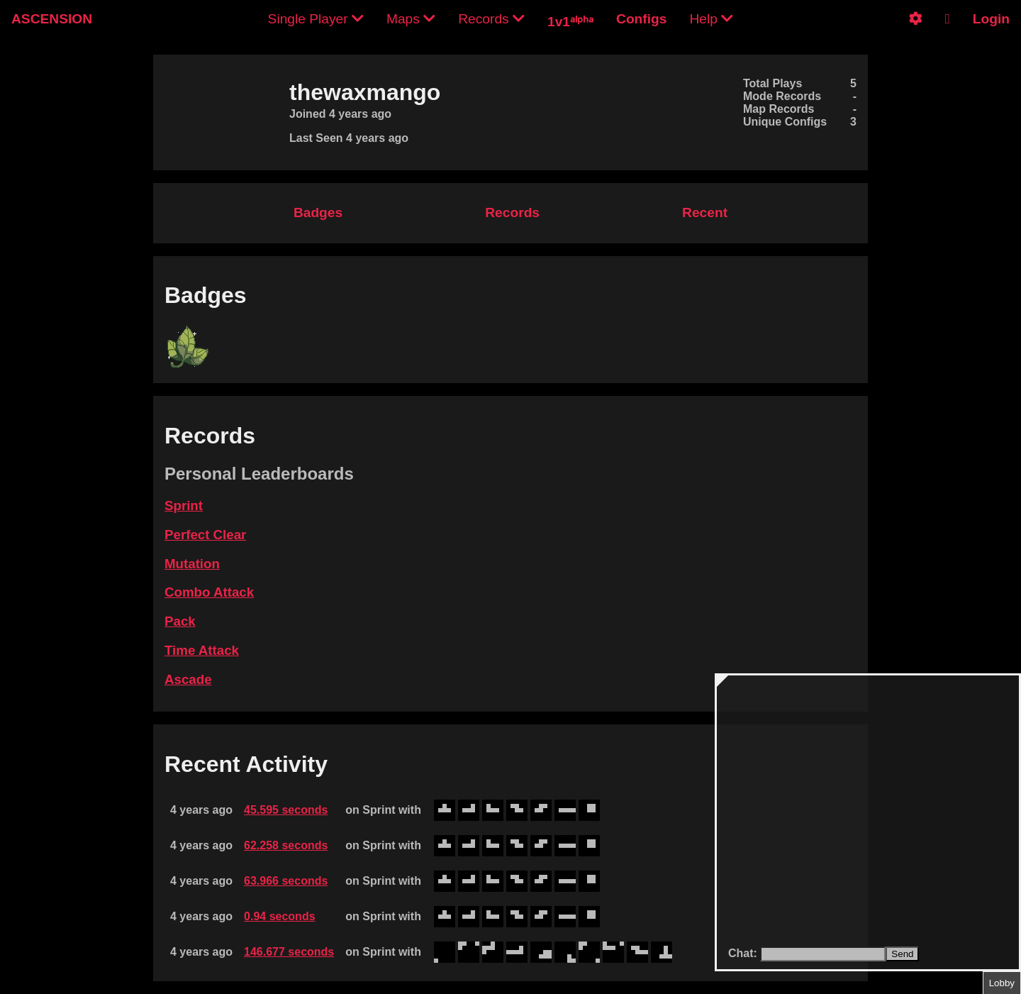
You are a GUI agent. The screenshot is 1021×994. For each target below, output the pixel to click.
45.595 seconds (286, 810)
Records (491, 18)
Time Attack (201, 650)
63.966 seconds (286, 881)
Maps (410, 18)
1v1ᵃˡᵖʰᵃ (570, 21)
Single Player (316, 18)
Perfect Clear (205, 534)
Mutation (192, 563)
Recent (704, 212)
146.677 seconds (289, 952)
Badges (318, 212)
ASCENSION (51, 18)
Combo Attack (209, 592)
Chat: (744, 953)
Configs (641, 18)
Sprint (183, 505)
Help (711, 18)
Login (991, 18)
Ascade (188, 679)
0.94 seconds (280, 916)
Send (902, 954)
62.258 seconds (286, 845)
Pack (180, 621)
